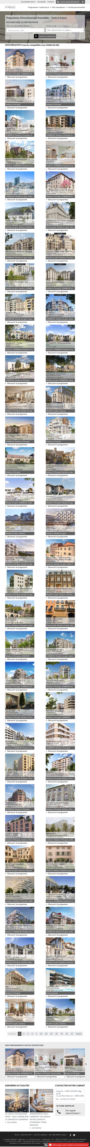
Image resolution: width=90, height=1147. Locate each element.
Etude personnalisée (77, 7)
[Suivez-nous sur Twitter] (74, 1135)
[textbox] (65, 30)
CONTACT (51, 2)
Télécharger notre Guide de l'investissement (68, 1145)
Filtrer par (18, 26)
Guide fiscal (45, 7)
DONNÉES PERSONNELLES (57, 1135)
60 (67, 1034)
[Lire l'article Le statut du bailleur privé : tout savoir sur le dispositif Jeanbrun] (17, 1100)
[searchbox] (18, 30)
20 (46, 1034)
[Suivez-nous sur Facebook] (82, 2)
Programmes (33, 7)
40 (56, 1034)
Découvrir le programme (16, 77)
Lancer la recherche (44, 36)
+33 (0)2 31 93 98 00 (67, 1099)
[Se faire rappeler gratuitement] (46, 1145)
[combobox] (25, 30)
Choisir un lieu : (57, 26)
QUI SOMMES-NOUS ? (28, 2)
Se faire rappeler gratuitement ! (68, 2)
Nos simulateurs (60, 7)
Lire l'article (11, 1122)
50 (62, 1034)
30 (51, 1034)
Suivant (78, 1034)
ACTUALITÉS (41, 2)
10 (41, 1034)
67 (72, 1034)
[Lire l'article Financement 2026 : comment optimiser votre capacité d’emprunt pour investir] (41, 1100)
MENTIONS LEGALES (40, 1135)
